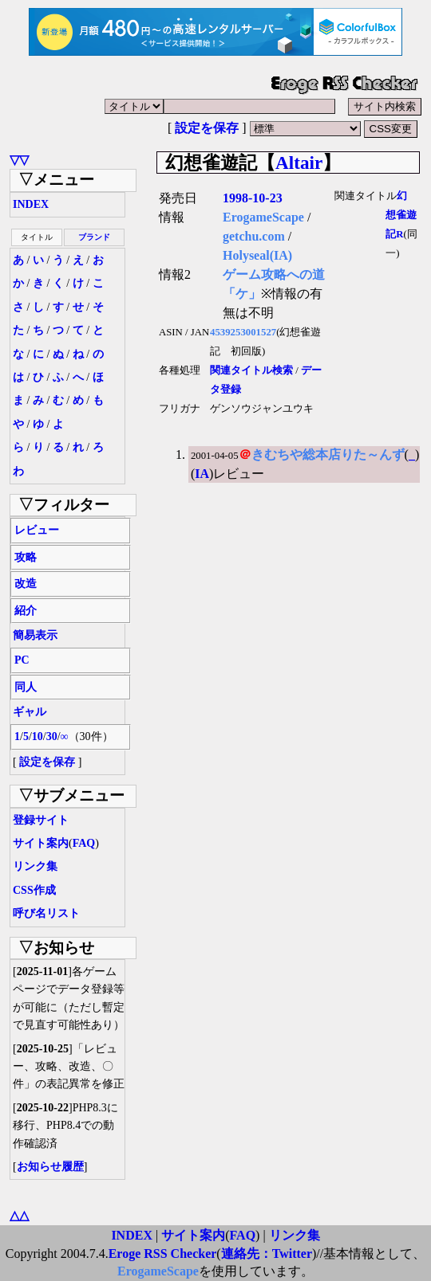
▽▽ (19, 159)
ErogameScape (263, 217)
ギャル (29, 712)
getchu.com (254, 236)
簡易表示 (35, 635)
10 (37, 736)
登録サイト (41, 820)
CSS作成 (34, 890)
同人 (25, 687)
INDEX (31, 204)
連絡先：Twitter (266, 1253)
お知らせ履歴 (50, 1167)
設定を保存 (207, 128)
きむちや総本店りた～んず (328, 454)
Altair (298, 162)
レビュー (36, 530)
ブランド (94, 237)
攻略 (25, 557)
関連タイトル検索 (251, 370)
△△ (19, 1215)
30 (51, 736)
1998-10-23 (253, 198)
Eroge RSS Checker (163, 1253)
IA (202, 473)
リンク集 (35, 866)
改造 (25, 584)
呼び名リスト (46, 913)
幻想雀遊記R (401, 215)
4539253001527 (243, 332)
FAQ (84, 843)
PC (22, 660)
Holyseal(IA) (257, 255)
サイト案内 (41, 843)
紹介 (25, 611)
